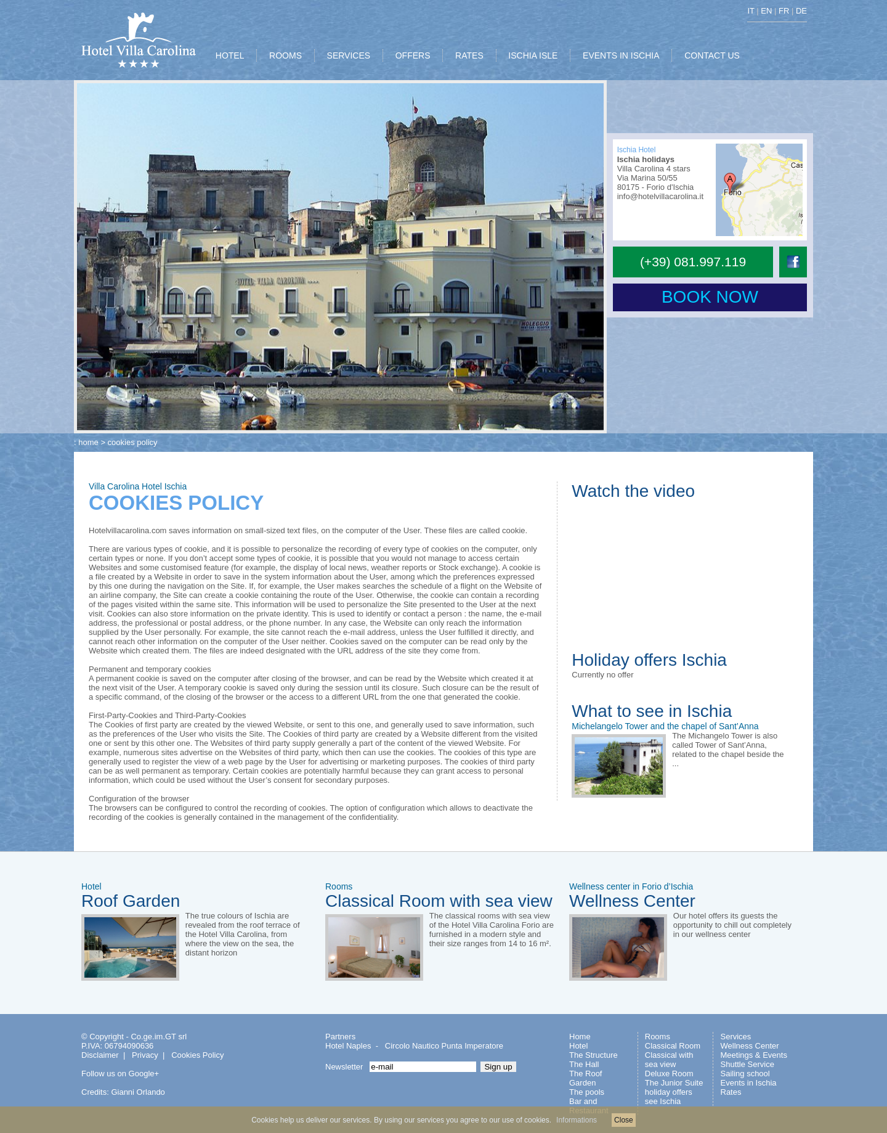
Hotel (91, 886)
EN (766, 10)
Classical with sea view (669, 1059)
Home (580, 1036)
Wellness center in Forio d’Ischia (631, 886)
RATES (469, 55)
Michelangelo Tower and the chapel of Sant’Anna (665, 726)
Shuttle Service (747, 1064)
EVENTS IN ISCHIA (621, 55)
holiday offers (668, 1092)
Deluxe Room (669, 1073)
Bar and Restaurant (589, 1106)
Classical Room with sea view (439, 900)
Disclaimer (100, 1055)
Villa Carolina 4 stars (654, 168)
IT (750, 10)
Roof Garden (130, 900)
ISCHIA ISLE (532, 55)
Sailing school (745, 1073)
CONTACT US (712, 55)
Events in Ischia (749, 1082)
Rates (731, 1092)
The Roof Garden (585, 1078)
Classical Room (672, 1045)
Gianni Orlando (137, 1092)
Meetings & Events (754, 1055)
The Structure (593, 1055)
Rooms (338, 886)
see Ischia (663, 1101)
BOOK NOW (710, 296)
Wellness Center (632, 900)
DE (801, 10)
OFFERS (413, 55)
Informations (576, 1120)
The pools (586, 1092)
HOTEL (230, 55)
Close (623, 1120)
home (88, 442)
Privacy (145, 1055)
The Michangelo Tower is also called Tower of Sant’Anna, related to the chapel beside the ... (728, 749)
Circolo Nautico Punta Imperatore (444, 1045)
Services (736, 1036)
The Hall (584, 1064)
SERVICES (349, 55)
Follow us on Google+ (120, 1073)
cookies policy (133, 442)
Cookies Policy (197, 1055)
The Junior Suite (674, 1082)
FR (784, 10)
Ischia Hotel (636, 149)
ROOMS (285, 55)
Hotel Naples (348, 1045)
